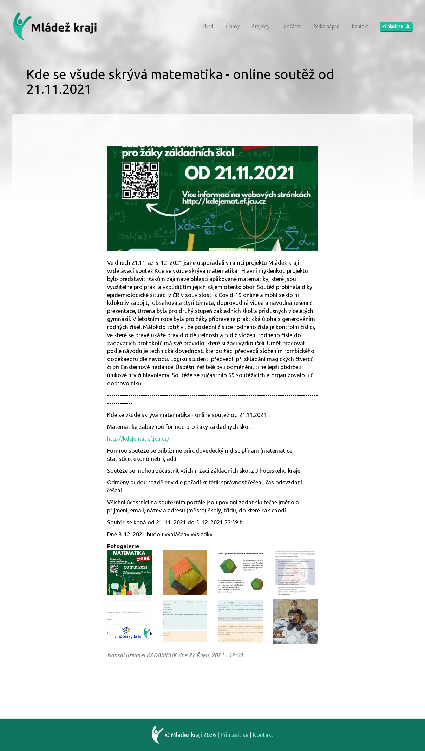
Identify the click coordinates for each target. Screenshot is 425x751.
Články (232, 26)
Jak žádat (291, 26)
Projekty (260, 26)
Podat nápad (326, 26)
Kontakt (360, 26)
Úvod (208, 26)
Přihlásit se (396, 26)
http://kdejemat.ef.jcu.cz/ (138, 439)
